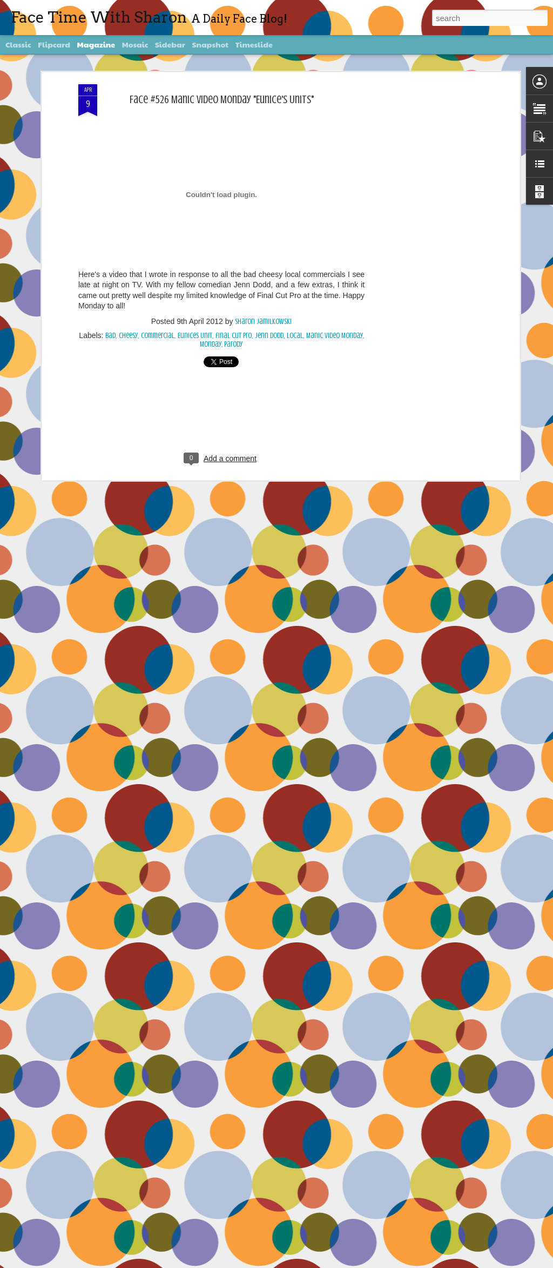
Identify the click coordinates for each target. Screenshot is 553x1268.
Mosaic (135, 44)
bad (110, 335)
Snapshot (210, 44)
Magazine (96, 44)
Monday (210, 343)
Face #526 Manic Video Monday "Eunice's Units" (222, 98)
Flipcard (54, 44)
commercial (157, 335)
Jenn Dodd (269, 335)
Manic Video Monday (334, 335)
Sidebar (170, 44)
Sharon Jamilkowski (263, 320)
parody (233, 343)
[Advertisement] (424, 253)
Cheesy (128, 335)
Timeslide (254, 44)
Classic (18, 44)
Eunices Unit (195, 335)
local (295, 335)
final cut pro (233, 335)
